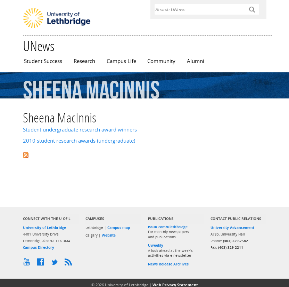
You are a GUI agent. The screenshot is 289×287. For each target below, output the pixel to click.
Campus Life (121, 61)
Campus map (118, 227)
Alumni (195, 61)
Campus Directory (38, 247)
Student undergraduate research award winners (80, 129)
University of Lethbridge (44, 227)
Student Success (43, 61)
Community (161, 61)
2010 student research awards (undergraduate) (79, 140)
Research (84, 61)
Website (109, 235)
